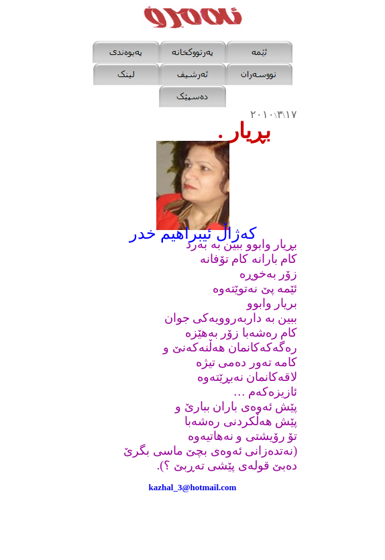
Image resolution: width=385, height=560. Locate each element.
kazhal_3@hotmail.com (193, 487)
